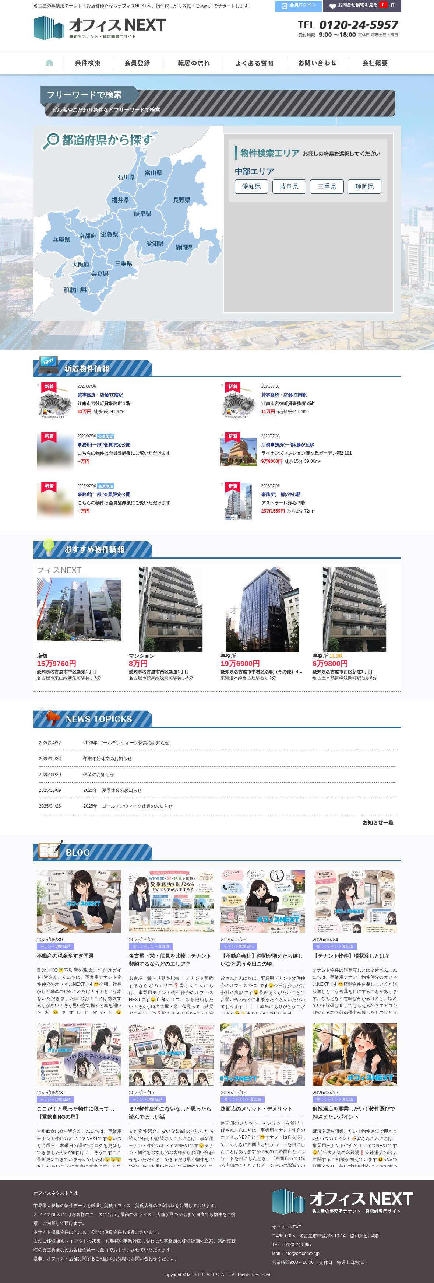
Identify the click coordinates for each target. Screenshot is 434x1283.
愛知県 (251, 186)
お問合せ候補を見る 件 (366, 4)
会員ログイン (303, 4)
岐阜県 (289, 186)
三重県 (327, 186)
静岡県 (364, 186)
